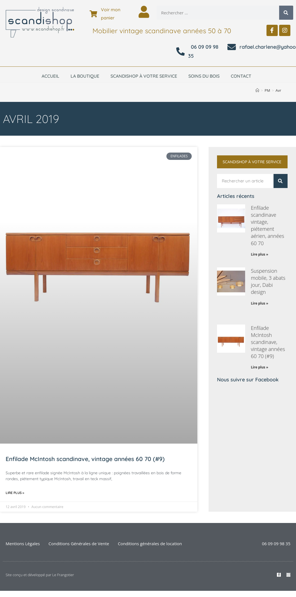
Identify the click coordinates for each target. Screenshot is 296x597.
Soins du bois (204, 76)
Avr (278, 90)
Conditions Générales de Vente (79, 543)
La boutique (85, 76)
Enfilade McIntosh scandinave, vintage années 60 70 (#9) (85, 458)
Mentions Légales (23, 543)
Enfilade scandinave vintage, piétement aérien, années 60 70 (267, 225)
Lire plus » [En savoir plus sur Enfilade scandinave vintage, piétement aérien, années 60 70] (259, 254)
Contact (241, 76)
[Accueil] (257, 90)
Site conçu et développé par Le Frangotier (40, 574)
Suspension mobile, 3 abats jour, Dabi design (268, 281)
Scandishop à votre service (143, 76)
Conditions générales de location (150, 543)
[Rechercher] (286, 13)
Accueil (50, 76)
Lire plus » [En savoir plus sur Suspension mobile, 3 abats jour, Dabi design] (259, 303)
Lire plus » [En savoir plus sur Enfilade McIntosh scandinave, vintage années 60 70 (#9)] (15, 493)
